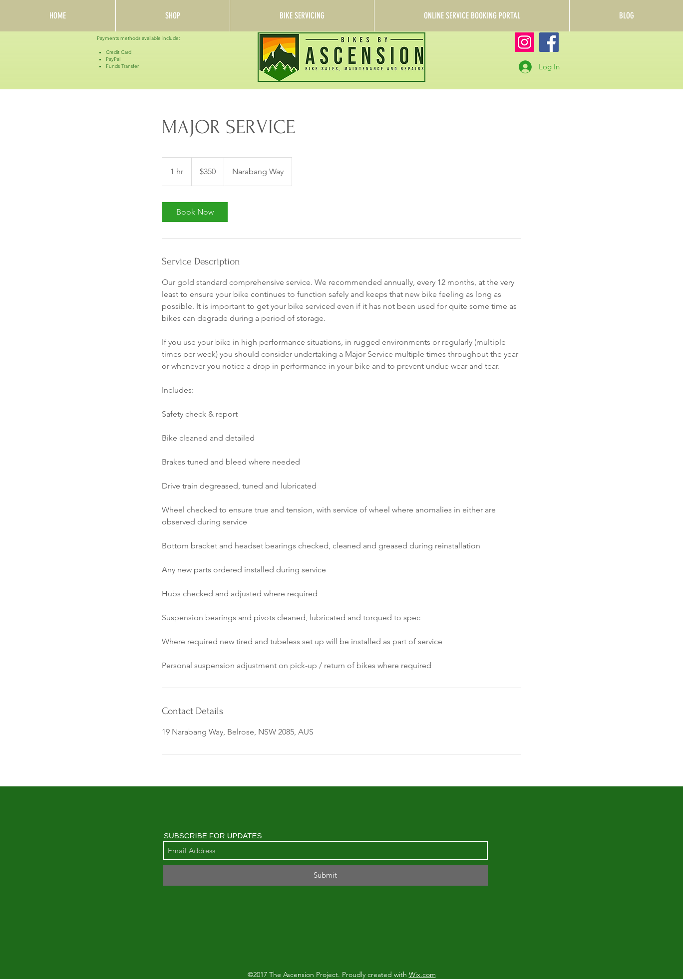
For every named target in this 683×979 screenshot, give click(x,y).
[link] (195, 212)
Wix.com (422, 974)
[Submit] (325, 875)
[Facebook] (549, 42)
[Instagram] (524, 42)
